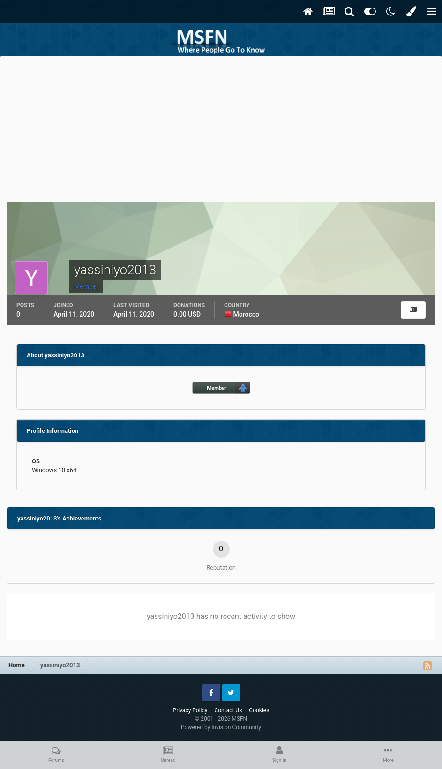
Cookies (259, 710)
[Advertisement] (221, 126)
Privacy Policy (190, 710)
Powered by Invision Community (221, 727)
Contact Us (228, 710)
